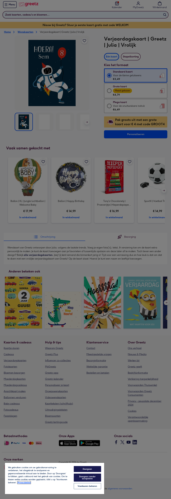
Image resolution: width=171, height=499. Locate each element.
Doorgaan (87, 469)
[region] (54, 478)
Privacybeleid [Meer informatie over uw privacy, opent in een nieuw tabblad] (24, 482)
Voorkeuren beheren (87, 486)
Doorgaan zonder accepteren (87, 477)
